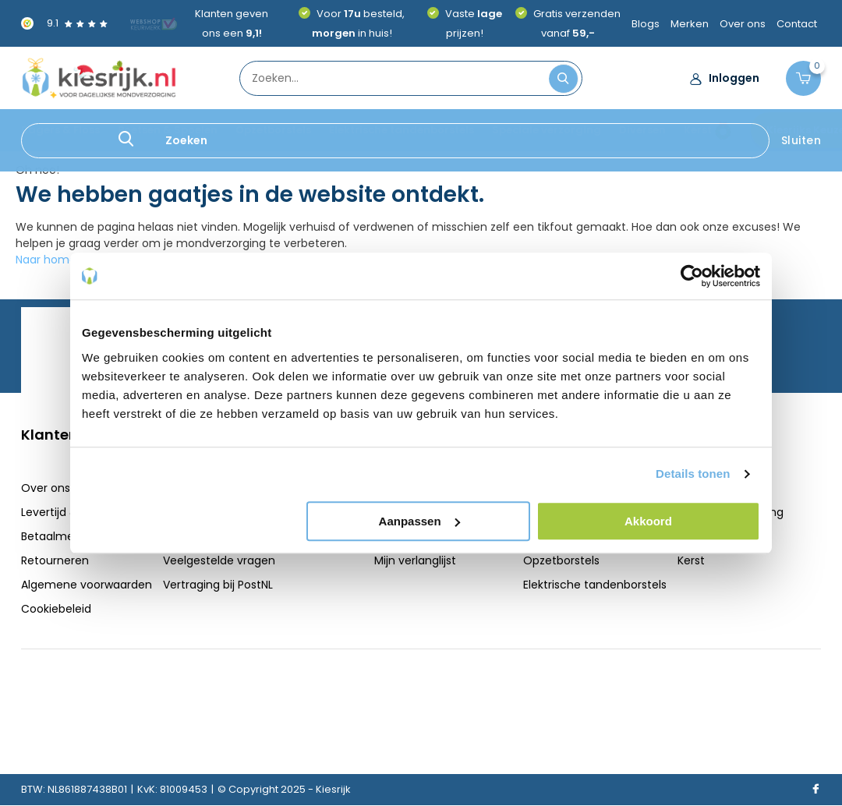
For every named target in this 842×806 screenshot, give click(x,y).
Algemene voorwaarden (86, 584)
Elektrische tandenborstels (401, 129)
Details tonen (693, 473)
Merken (689, 23)
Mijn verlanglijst (415, 560)
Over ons (743, 23)
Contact (797, 23)
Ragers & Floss (60, 129)
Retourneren (55, 560)
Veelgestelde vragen (219, 560)
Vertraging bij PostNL (218, 584)
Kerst (698, 129)
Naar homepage (60, 259)
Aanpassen (419, 521)
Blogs (646, 23)
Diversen (642, 129)
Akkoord (648, 521)
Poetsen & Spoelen (168, 129)
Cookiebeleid (56, 609)
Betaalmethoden (67, 536)
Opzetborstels (273, 129)
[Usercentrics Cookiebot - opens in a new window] (692, 276)
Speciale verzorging (546, 129)
